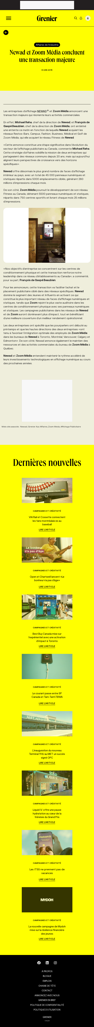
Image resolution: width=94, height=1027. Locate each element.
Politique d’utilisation (47, 1009)
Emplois (47, 981)
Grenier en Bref (47, 1000)
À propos (47, 971)
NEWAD (43, 111)
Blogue (47, 976)
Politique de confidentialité (47, 1005)
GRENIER (47, 1017)
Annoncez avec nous (47, 995)
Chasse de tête (47, 986)
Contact (47, 990)
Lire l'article (47, 529)
